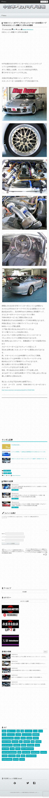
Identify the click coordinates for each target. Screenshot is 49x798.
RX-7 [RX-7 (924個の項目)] (21, 743)
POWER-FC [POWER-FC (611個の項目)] (17, 747)
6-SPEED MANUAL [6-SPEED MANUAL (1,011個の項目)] (31, 758)
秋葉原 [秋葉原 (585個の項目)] (4, 733)
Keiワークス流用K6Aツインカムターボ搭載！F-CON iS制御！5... (27, 679)
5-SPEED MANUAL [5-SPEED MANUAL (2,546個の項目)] (7, 761)
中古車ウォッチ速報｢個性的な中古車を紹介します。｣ (27, 794)
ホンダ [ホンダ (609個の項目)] (40, 733)
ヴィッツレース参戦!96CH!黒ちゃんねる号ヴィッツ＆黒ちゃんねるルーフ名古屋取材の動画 (13, 553)
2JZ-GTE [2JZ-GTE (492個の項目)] (16, 761)
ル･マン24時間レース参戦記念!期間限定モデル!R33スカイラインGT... (29, 451)
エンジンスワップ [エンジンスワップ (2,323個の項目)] (26, 736)
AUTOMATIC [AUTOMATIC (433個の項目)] (12, 758)
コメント (4, 517)
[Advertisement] (24, 418)
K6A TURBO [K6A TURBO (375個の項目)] (5, 751)
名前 (3, 535)
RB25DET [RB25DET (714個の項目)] (38, 743)
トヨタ (9, 473)
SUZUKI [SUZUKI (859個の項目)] (23, 740)
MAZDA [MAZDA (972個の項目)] (37, 747)
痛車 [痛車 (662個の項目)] (18, 733)
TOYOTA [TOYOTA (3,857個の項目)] (17, 740)
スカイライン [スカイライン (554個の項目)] (11, 736)
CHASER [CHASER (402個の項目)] (4, 758)
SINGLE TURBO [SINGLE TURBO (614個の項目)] (6, 743)
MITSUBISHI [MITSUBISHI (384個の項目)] (31, 747)
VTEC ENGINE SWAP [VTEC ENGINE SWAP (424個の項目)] (7, 740)
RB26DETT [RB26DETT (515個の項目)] (26, 743)
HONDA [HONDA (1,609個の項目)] (18, 751)
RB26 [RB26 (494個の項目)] (32, 743)
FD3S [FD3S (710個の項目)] (19, 754)
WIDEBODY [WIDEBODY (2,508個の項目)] (36, 736)
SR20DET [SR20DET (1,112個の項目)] (35, 740)
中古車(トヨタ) (7, 470)
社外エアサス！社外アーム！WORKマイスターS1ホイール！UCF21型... (29, 686)
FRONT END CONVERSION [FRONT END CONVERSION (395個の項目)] (9, 754)
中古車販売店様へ (16, 445)
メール (4, 539)
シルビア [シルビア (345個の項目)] (18, 736)
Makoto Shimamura (28, 29)
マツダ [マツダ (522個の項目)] (35, 733)
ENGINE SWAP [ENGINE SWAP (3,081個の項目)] (35, 754)
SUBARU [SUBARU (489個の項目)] (29, 740)
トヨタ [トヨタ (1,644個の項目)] (4, 736)
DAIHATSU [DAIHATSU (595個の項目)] (43, 754)
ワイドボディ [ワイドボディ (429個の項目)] (28, 733)
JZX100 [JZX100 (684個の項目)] (12, 751)
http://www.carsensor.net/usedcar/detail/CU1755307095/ (18, 390)
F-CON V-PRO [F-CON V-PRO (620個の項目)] (26, 754)
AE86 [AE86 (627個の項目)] (18, 758)
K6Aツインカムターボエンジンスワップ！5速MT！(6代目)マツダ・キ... (29, 458)
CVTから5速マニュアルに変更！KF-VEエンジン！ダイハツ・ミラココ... (29, 658)
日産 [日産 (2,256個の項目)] (22, 733)
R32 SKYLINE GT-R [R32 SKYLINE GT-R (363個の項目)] (7, 747)
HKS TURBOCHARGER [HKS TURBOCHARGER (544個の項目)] (27, 751)
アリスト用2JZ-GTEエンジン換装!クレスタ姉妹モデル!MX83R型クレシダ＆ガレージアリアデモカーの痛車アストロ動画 (36, 554)
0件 (14, 29)
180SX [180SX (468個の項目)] (23, 758)
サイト (3, 542)
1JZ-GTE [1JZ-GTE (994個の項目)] (22, 761)
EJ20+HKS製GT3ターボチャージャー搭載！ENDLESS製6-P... (26, 672)
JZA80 (5, 473)
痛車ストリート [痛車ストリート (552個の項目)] (11, 733)
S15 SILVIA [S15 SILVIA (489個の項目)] (15, 743)
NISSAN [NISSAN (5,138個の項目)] (24, 747)
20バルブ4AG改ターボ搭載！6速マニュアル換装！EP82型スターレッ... (29, 665)
